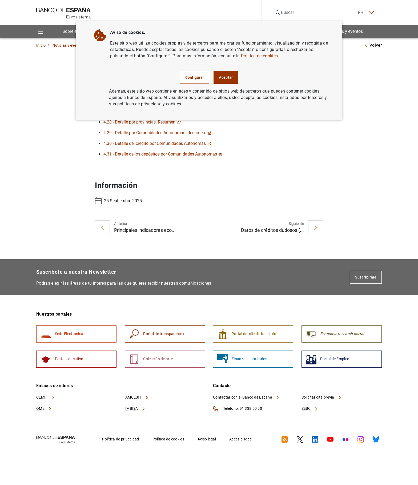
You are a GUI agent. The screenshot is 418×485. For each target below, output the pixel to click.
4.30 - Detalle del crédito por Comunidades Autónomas (157, 143)
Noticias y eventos (345, 31)
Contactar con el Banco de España (246, 398)
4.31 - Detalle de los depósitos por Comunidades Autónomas (163, 154)
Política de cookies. (260, 55)
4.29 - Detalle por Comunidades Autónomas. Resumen (157, 132)
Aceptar (226, 77)
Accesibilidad (240, 440)
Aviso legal (207, 440)
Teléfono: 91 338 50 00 (237, 409)
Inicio (41, 45)
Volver (373, 45)
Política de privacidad (120, 440)
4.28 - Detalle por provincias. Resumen (142, 122)
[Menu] (40, 31)
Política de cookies (168, 440)
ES (365, 13)
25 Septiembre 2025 (118, 200)
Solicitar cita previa (321, 398)
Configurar (194, 77)
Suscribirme (365, 277)
